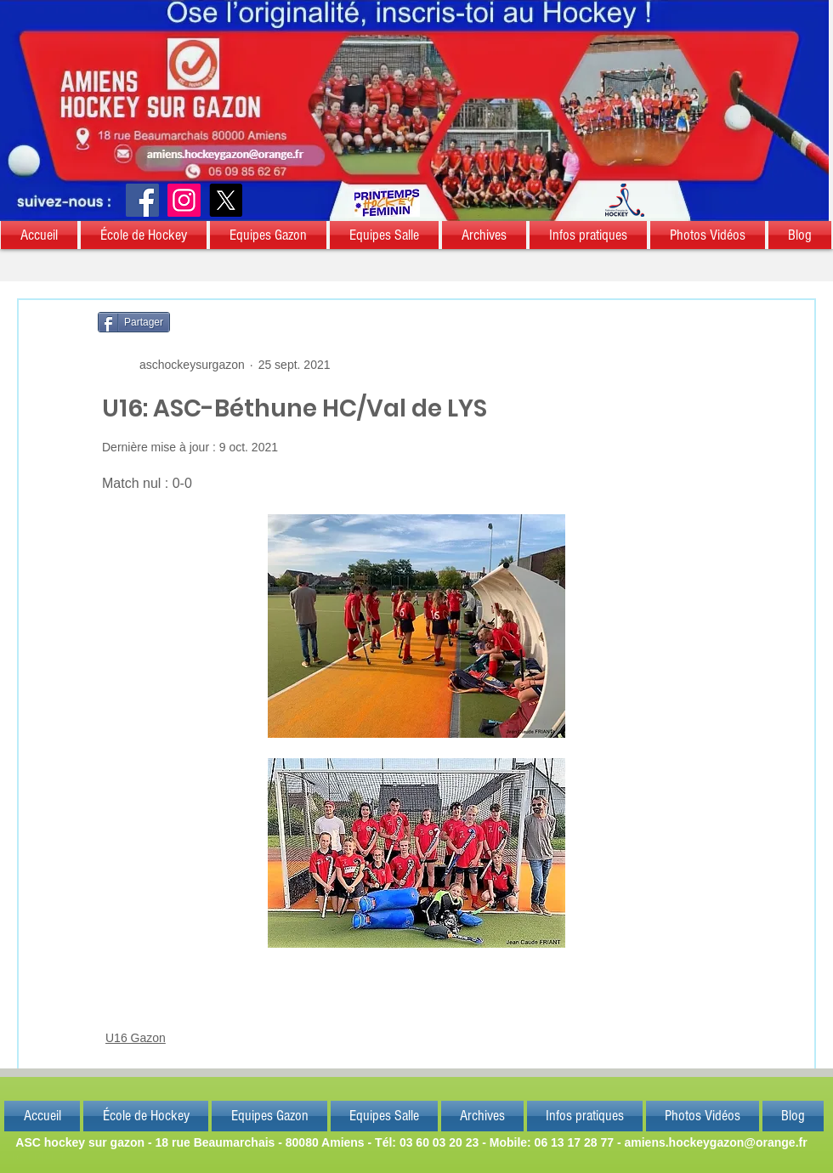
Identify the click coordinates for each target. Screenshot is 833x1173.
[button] (40, 235)
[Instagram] (184, 200)
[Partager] (134, 322)
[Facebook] (142, 200)
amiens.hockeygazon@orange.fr (715, 1142)
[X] (225, 200)
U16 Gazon (135, 1038)
